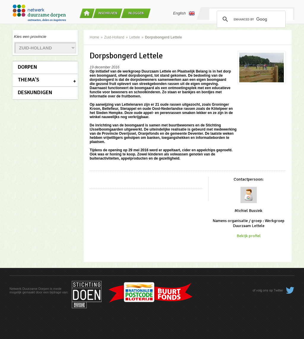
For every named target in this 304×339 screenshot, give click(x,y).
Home (94, 37)
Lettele (134, 37)
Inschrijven (107, 13)
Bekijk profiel (249, 235)
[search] (250, 19)
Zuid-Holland (114, 37)
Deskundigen (35, 92)
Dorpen (27, 67)
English (184, 13)
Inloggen (136, 13)
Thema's (28, 79)
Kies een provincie (30, 36)
